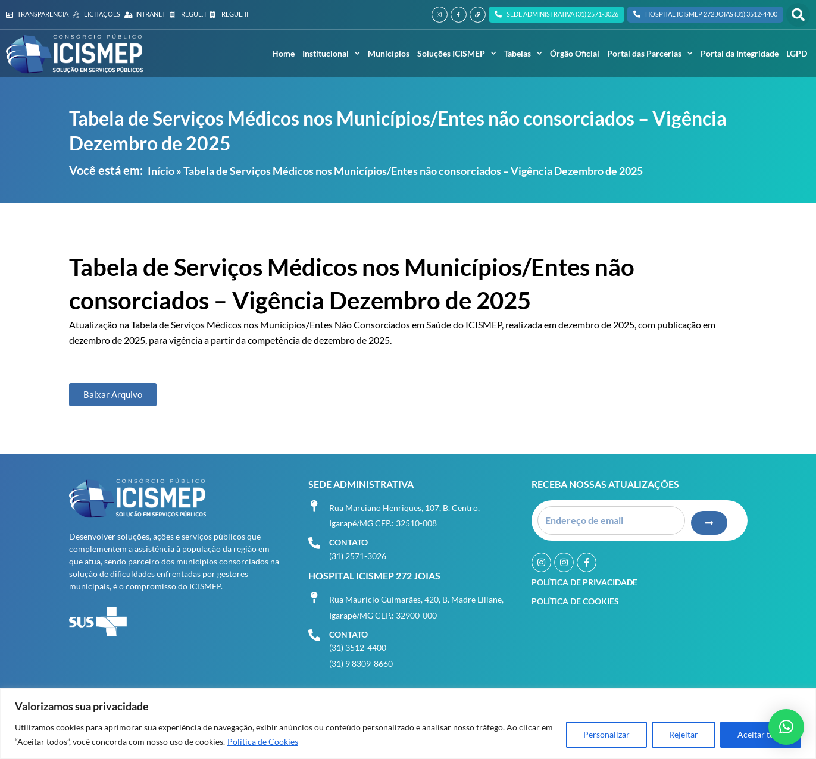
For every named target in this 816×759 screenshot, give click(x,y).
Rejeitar (683, 734)
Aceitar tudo (760, 734)
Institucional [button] (331, 53)
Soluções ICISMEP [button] (456, 53)
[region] (408, 723)
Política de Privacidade (584, 582)
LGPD (796, 53)
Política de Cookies (262, 741)
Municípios (388, 53)
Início (161, 170)
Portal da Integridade (740, 53)
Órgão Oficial (574, 53)
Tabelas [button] (523, 53)
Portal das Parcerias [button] (650, 53)
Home (283, 53)
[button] (798, 15)
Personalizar (606, 734)
